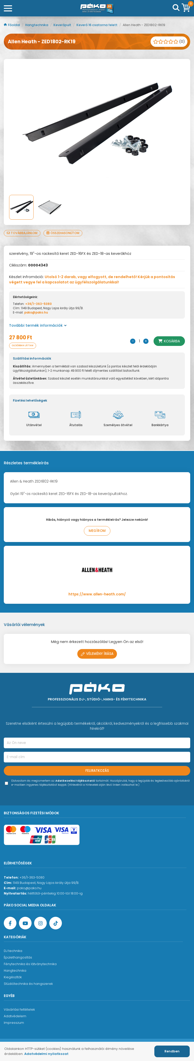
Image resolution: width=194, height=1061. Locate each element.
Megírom (97, 530)
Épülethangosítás (18, 957)
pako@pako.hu (36, 312)
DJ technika (13, 951)
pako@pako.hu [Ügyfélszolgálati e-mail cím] (29, 888)
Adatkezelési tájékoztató (75, 781)
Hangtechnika (37, 25)
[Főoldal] (97, 8)
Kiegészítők (13, 977)
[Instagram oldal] (40, 923)
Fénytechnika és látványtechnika (30, 964)
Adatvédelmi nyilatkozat (46, 1053)
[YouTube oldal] (25, 923)
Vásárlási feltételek (19, 1009)
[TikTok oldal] (55, 923)
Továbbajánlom (22, 233)
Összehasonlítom (62, 233)
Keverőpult (63, 25)
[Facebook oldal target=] (10, 923)
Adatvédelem (15, 1016)
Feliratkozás (97, 770)
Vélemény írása (97, 653)
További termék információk (38, 325)
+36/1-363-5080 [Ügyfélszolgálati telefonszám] (31, 877)
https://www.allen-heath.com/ (97, 594)
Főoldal (12, 25)
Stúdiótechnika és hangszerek (28, 984)
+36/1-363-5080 (38, 304)
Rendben (172, 1051)
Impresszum (14, 1023)
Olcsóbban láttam (22, 345)
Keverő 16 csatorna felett (97, 25)
